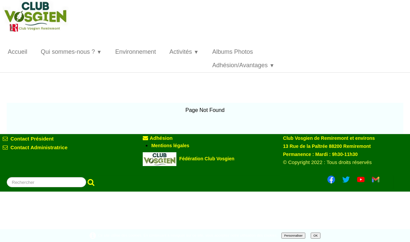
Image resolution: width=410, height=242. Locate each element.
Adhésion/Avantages (243, 65)
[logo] (41, 16)
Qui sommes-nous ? (71, 51)
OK (315, 235)
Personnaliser (293, 235)
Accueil (17, 51)
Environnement (135, 51)
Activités (184, 51)
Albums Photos (232, 51)
